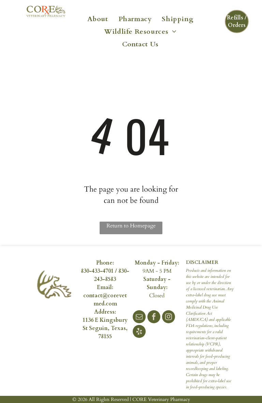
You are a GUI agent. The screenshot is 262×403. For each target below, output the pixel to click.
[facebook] (153, 317)
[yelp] (139, 332)
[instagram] (168, 317)
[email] (139, 317)
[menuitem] (97, 18)
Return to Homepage (131, 225)
